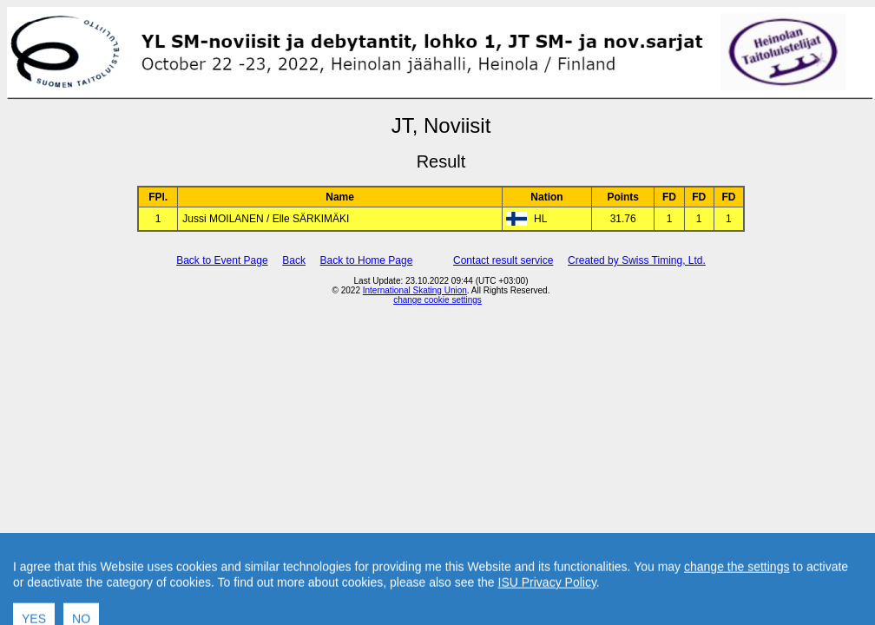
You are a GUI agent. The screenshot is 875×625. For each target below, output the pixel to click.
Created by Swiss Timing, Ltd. (637, 260)
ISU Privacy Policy (547, 606)
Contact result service (503, 260)
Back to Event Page (221, 260)
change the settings (736, 590)
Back (294, 260)
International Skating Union (415, 290)
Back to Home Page (366, 260)
